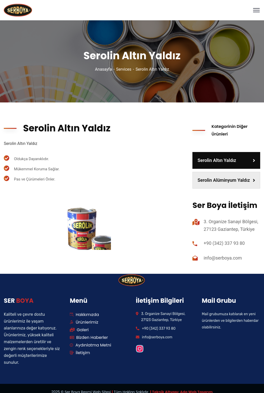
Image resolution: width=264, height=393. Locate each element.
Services (123, 69)
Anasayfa (103, 69)
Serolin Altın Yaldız (226, 160)
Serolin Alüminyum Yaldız (226, 180)
